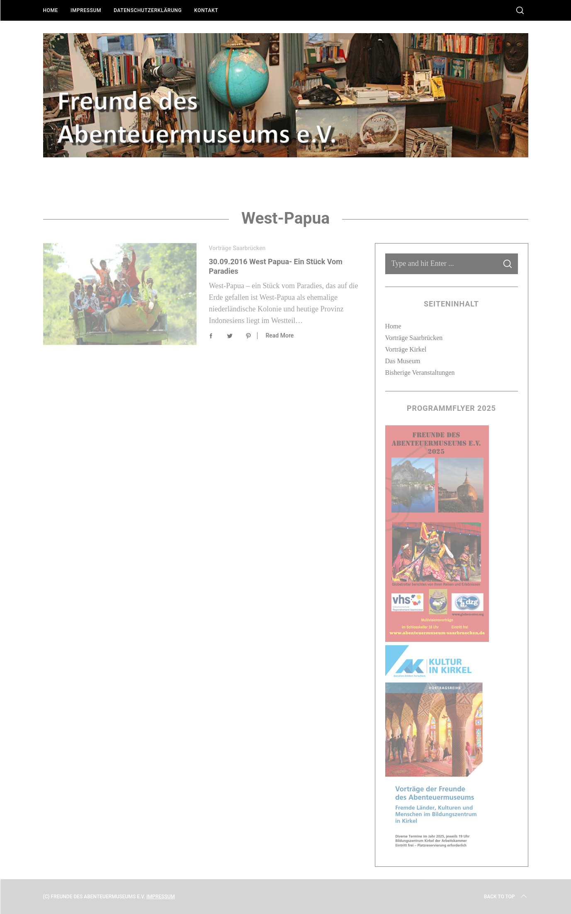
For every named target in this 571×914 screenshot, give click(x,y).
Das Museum (402, 360)
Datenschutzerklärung (148, 10)
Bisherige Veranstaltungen (420, 372)
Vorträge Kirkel (406, 349)
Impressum (85, 10)
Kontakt (206, 10)
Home (50, 10)
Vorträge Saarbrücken (237, 248)
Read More (280, 335)
